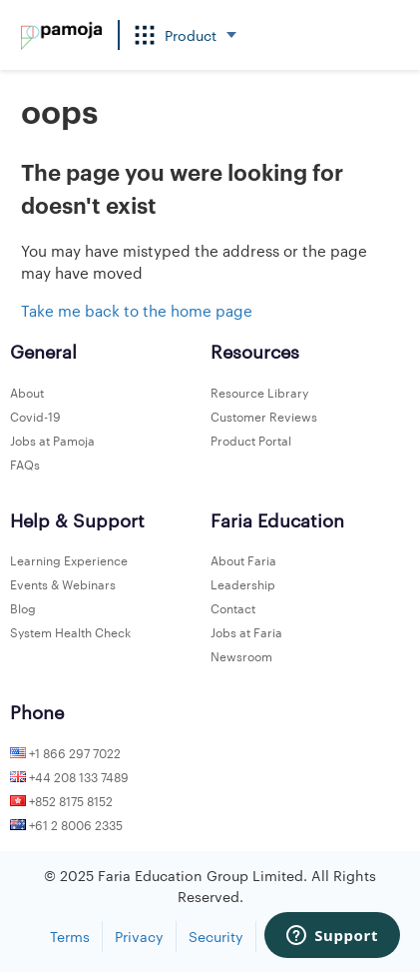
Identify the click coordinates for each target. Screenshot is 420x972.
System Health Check (70, 631)
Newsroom (241, 655)
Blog (23, 607)
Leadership (242, 583)
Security (216, 936)
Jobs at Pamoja (52, 440)
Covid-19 (35, 416)
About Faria (243, 559)
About (27, 392)
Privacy (139, 936)
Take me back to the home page (136, 310)
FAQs (25, 464)
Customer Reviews (263, 416)
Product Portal (250, 440)
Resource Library (259, 392)
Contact (232, 607)
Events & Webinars (63, 583)
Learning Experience (69, 559)
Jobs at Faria (246, 631)
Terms (70, 936)
